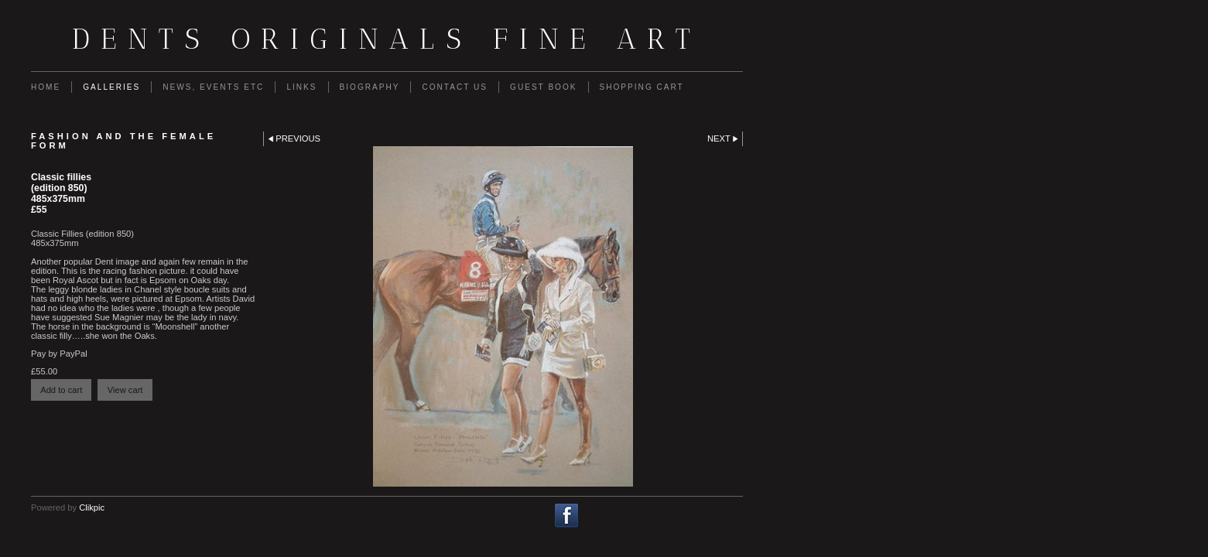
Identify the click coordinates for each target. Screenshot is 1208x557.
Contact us (455, 87)
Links (301, 87)
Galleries (111, 87)
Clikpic (91, 507)
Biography (370, 87)
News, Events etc (213, 87)
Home (45, 87)
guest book (543, 87)
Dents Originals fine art (387, 39)
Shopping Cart (642, 87)
